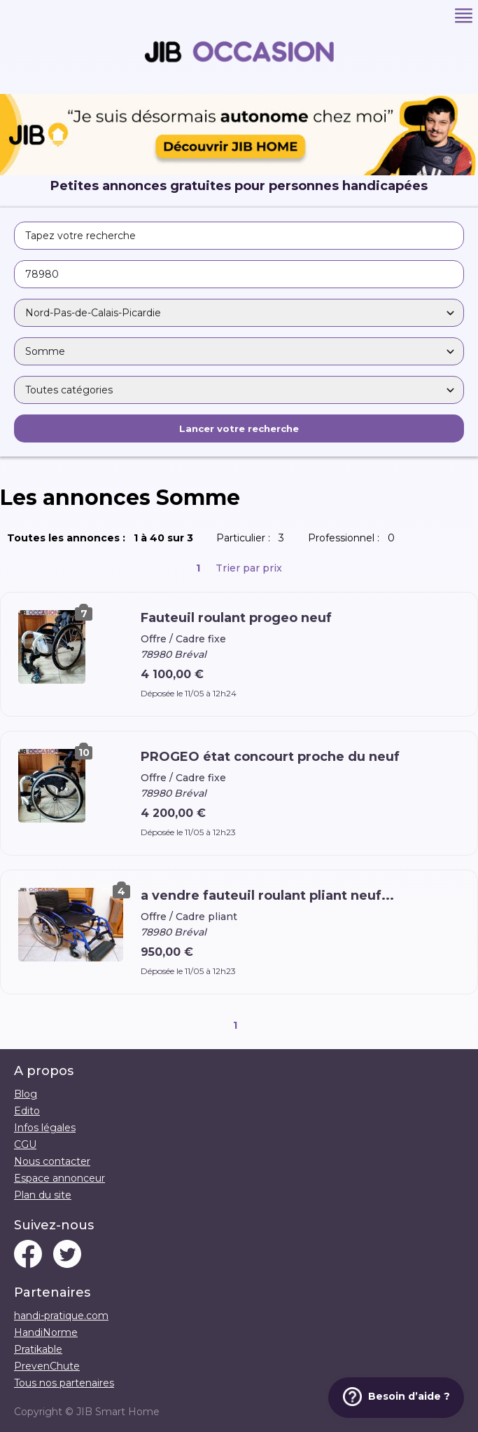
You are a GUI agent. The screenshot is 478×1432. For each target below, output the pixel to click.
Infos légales (45, 1127)
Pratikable (38, 1349)
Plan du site (42, 1195)
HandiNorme (46, 1332)
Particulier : (253, 538)
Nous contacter (52, 1161)
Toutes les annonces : (103, 538)
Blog (25, 1094)
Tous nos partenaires (64, 1383)
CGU (25, 1144)
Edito (27, 1111)
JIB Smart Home (118, 1411)
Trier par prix (249, 568)
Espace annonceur (59, 1178)
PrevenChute (47, 1366)
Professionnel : (354, 538)
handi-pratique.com (61, 1315)
